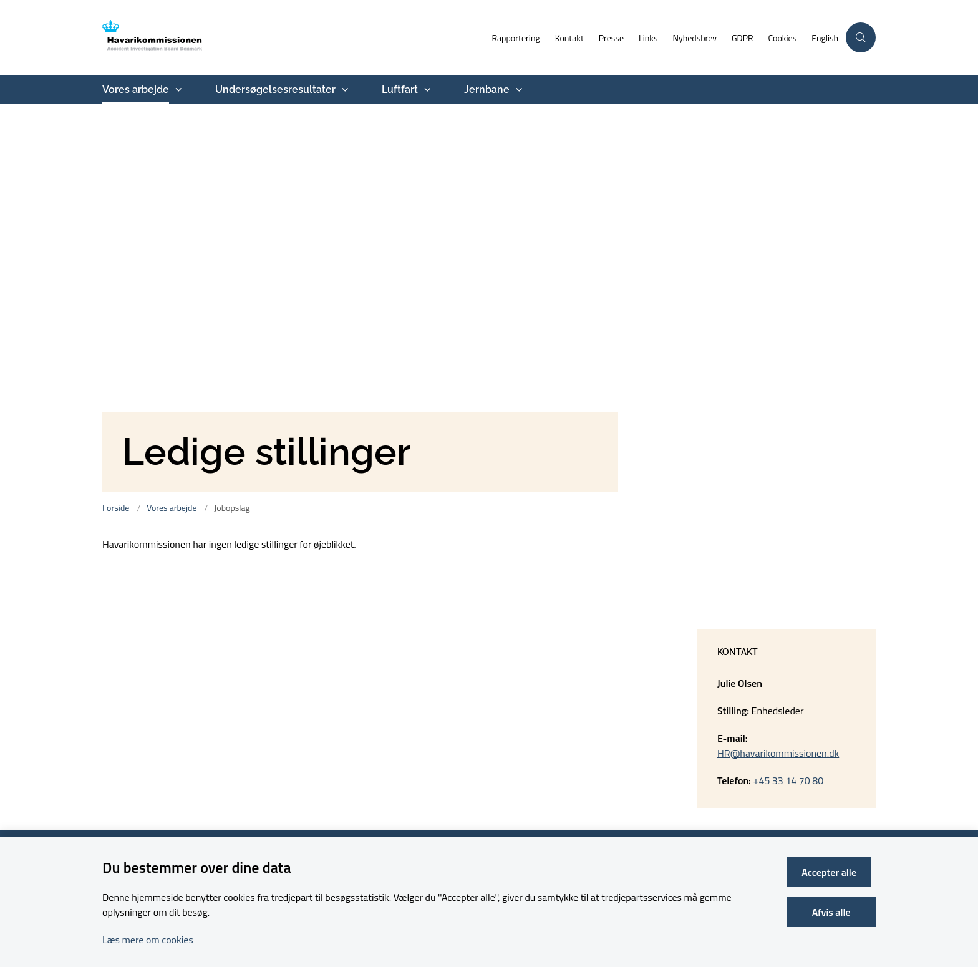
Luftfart (400, 89)
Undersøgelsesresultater (275, 89)
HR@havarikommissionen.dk (778, 753)
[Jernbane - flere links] (518, 90)
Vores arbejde (135, 89)
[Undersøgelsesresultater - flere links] (344, 90)
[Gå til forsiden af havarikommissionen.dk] (174, 37)
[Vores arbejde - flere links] (177, 90)
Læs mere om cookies (147, 939)
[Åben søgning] (861, 37)
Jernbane (487, 89)
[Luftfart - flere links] (426, 90)
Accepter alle (833, 872)
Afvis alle (833, 912)
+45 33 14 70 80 (788, 780)
